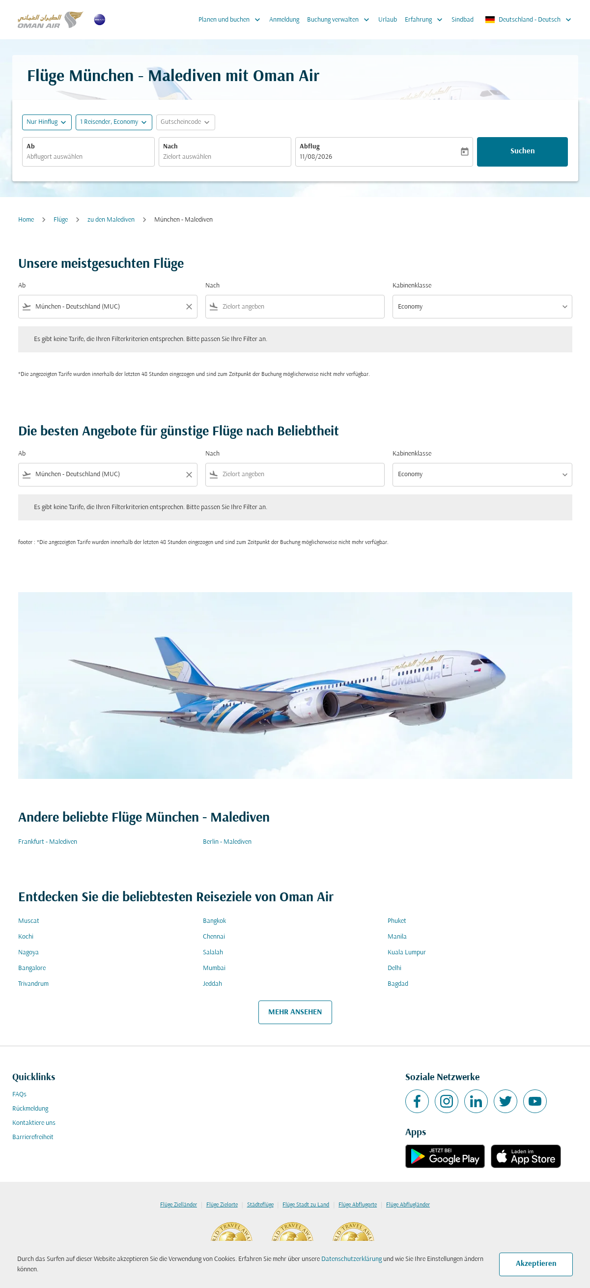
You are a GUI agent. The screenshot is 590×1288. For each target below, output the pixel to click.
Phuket (397, 921)
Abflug (309, 146)
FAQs (19, 1094)
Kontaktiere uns (34, 1123)
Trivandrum (33, 984)
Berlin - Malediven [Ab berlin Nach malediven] (227, 842)
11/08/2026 (316, 157)
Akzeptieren (536, 1264)
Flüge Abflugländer (408, 1205)
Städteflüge (260, 1205)
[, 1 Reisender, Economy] (109, 122)
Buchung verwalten (340, 19)
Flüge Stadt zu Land (305, 1205)
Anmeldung (284, 20)
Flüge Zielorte (222, 1205)
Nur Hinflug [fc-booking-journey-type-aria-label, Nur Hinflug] (42, 122)
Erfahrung (426, 19)
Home (26, 220)
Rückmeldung (30, 1109)
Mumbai (214, 968)
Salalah (213, 952)
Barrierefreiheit (33, 1137)
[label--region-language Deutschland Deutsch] (528, 19)
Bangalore (32, 968)
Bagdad (398, 984)
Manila (397, 937)
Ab (31, 146)
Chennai (214, 937)
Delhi (394, 968)
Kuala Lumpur (407, 952)
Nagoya (28, 952)
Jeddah (212, 984)
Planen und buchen (231, 19)
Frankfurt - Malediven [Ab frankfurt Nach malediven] (47, 842)
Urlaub (387, 20)
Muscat (28, 921)
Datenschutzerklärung (351, 1259)
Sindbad (462, 20)
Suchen (522, 151)
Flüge (61, 220)
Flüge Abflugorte (357, 1205)
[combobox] (88, 157)
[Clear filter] (188, 306)
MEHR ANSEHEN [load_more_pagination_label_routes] (295, 1012)
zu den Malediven (111, 220)
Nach (170, 146)
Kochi (25, 937)
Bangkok (214, 921)
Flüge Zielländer (178, 1205)
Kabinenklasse (412, 285)
